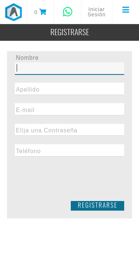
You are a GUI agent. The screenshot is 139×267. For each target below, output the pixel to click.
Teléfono (28, 151)
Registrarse (98, 206)
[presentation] (69, 181)
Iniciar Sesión (96, 11)
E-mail (25, 110)
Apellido (28, 90)
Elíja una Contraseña (46, 131)
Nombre (27, 58)
